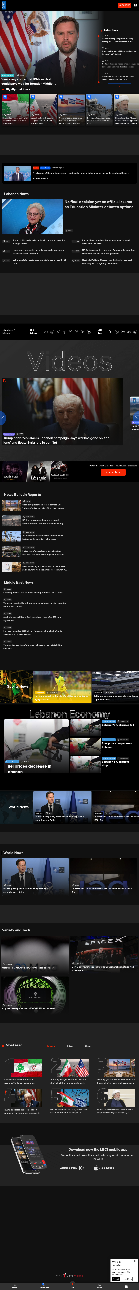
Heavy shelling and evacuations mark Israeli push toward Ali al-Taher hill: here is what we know (44, 564)
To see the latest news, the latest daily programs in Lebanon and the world (98, 1144)
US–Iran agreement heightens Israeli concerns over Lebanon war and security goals (42, 518)
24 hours (51, 1035)
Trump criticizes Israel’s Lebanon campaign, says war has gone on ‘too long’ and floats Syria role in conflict (55, 438)
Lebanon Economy (12, 749)
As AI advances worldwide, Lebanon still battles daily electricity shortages (43, 534)
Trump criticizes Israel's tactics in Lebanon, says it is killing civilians (38, 241)
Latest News (111, 30)
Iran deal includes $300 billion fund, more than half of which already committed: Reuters (32, 624)
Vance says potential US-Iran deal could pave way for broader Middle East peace (27, 80)
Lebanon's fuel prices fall (117, 712)
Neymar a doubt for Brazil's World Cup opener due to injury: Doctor (61, 685)
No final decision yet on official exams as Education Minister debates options (120, 65)
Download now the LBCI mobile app (97, 1137)
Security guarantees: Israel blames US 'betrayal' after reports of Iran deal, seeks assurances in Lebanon (70, 121)
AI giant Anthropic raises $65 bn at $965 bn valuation (25, 997)
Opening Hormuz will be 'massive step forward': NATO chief (119, 52)
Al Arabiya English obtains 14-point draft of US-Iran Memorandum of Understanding (42, 121)
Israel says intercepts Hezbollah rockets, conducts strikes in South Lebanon (39, 250)
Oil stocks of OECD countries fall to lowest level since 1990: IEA (118, 78)
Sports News (40, 680)
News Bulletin (45, 168)
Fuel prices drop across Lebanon (116, 732)
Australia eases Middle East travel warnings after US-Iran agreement (33, 613)
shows (99, 1286)
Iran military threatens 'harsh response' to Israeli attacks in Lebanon (15, 120)
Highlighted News (18, 89)
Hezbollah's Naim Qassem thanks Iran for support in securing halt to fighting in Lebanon (109, 259)
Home (14, 1286)
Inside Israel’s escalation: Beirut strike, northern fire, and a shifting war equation (43, 549)
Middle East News (7, 71)
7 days (70, 1035)
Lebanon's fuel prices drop (117, 749)
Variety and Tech (16, 919)
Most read (14, 1034)
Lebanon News (16, 194)
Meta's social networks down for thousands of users (25, 957)
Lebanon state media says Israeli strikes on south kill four (98, 120)
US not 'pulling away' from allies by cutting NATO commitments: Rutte (117, 40)
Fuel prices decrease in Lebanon (30, 757)
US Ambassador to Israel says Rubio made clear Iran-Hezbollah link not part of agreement (105, 250)
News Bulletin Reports (22, 492)
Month (88, 1035)
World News (98, 680)
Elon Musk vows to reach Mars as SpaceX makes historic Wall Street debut (101, 958)
